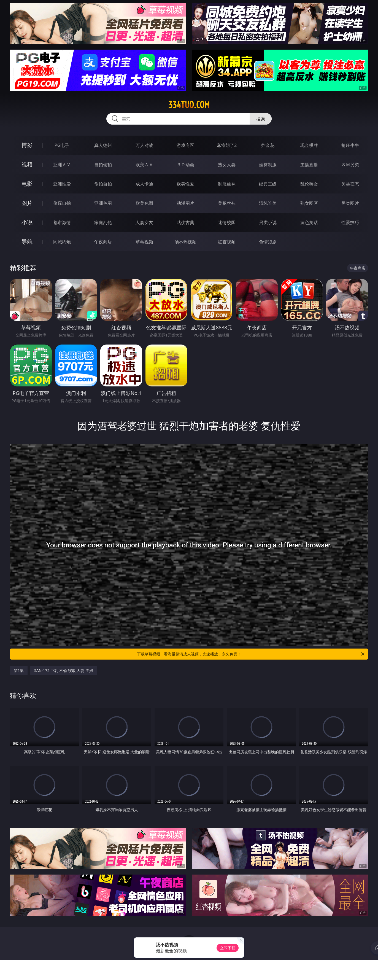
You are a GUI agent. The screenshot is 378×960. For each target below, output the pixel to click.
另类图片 (350, 203)
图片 (27, 203)
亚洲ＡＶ (62, 165)
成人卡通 (144, 184)
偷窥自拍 (62, 203)
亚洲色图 (103, 203)
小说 (27, 222)
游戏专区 (185, 145)
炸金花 (267, 145)
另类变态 (350, 184)
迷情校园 (227, 222)
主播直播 (309, 165)
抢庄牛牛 (350, 145)
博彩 (27, 145)
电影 (27, 183)
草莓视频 (144, 242)
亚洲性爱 (62, 184)
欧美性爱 (185, 184)
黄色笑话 (309, 222)
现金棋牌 (309, 145)
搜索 (260, 119)
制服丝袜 (227, 184)
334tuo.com (189, 104)
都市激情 (62, 222)
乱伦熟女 (309, 184)
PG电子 (62, 145)
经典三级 (268, 184)
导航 (27, 241)
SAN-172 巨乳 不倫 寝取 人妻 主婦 (63, 670)
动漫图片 (185, 203)
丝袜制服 (268, 165)
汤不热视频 (185, 242)
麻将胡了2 (227, 145)
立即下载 (227, 947)
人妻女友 (144, 222)
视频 (27, 164)
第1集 (19, 670)
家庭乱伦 (103, 222)
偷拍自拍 (103, 184)
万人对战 (144, 145)
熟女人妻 (227, 165)
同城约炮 (62, 242)
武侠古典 (185, 222)
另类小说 (268, 222)
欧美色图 (144, 203)
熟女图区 (309, 203)
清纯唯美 (268, 203)
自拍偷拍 (103, 165)
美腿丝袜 (227, 203)
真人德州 (103, 145)
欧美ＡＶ (144, 165)
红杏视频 (227, 242)
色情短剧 (268, 242)
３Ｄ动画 (185, 165)
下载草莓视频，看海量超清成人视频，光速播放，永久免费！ (251, 654)
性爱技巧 (350, 222)
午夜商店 (103, 242)
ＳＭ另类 (350, 165)
